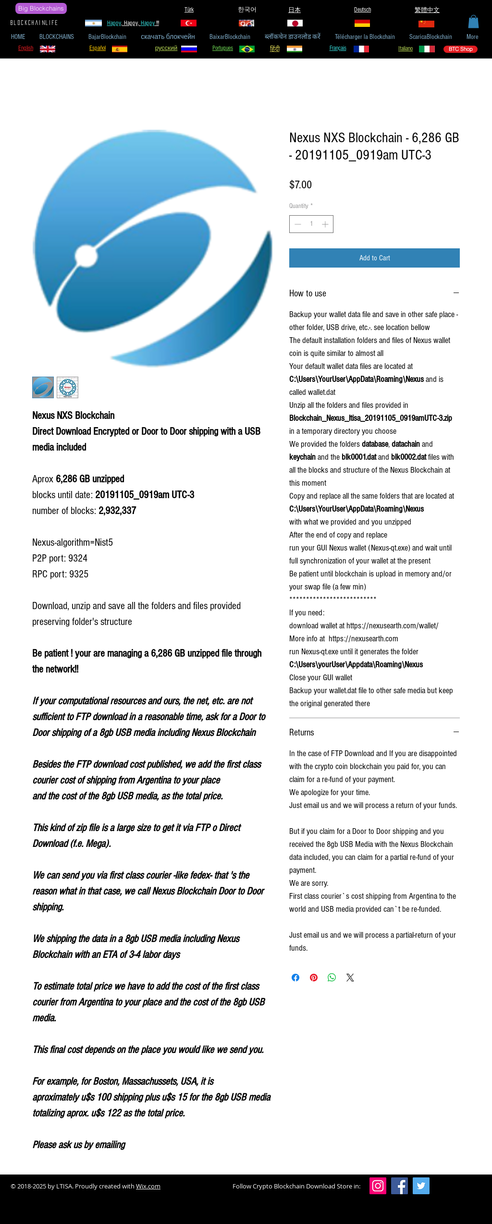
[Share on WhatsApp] (332, 977)
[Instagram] (377, 1185)
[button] (473, 21)
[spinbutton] (311, 224)
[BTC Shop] (460, 49)
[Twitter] (421, 1185)
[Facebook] (399, 1185)
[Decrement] (297, 224)
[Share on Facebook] (295, 977)
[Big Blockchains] (41, 8)
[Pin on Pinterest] (314, 977)
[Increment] (326, 224)
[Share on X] (350, 977)
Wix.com (148, 1186)
